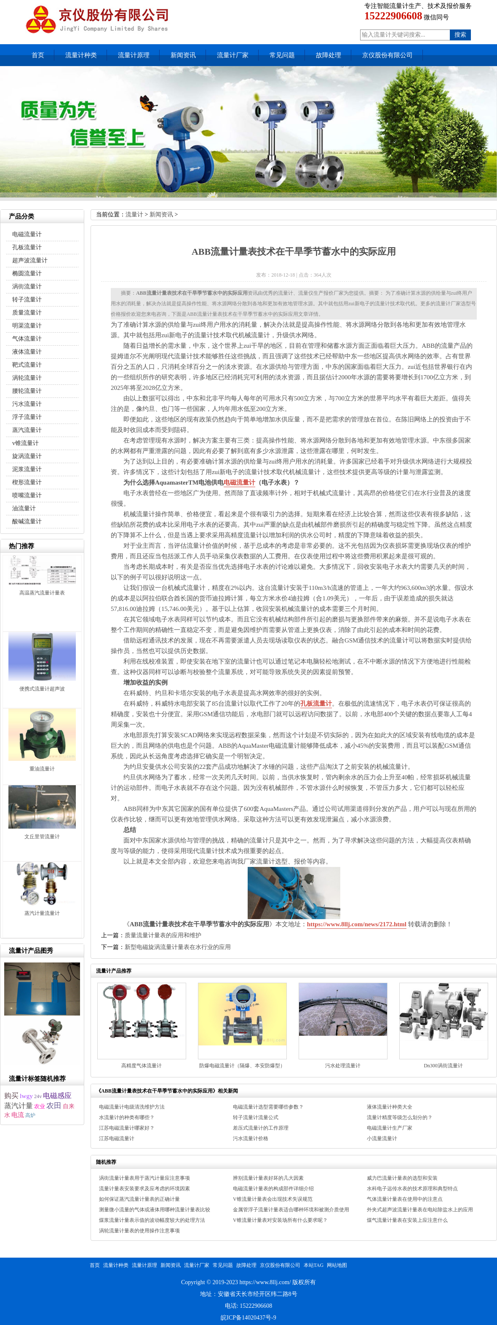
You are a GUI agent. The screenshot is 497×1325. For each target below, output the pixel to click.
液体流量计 (27, 352)
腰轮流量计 (27, 391)
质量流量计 (27, 312)
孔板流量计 (316, 703)
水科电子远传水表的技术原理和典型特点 (412, 1189)
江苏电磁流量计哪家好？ (127, 1128)
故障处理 (328, 55)
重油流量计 (42, 769)
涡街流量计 (27, 286)
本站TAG (314, 1265)
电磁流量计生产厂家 (389, 1128)
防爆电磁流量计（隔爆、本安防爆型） (242, 1066)
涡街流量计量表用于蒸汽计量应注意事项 (144, 1178)
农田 (53, 1105)
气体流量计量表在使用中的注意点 (405, 1199)
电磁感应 (57, 1096)
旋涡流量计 (27, 456)
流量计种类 (81, 55)
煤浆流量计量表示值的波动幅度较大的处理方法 (152, 1220)
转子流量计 (27, 299)
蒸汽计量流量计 (42, 913)
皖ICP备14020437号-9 (248, 1317)
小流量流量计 (382, 1138)
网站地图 (337, 1265)
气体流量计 (27, 339)
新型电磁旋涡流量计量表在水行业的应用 (178, 947)
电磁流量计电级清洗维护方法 (132, 1107)
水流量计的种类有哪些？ (127, 1117)
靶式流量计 (27, 365)
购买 (11, 1096)
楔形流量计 (27, 482)
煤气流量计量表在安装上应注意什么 (407, 1220)
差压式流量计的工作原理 (261, 1128)
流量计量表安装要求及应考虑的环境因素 (144, 1189)
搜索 (460, 35)
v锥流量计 (25, 443)
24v (38, 1096)
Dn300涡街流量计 (443, 1066)
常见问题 (282, 55)
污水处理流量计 (343, 1066)
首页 (38, 55)
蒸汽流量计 (27, 430)
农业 (39, 1106)
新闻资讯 (183, 55)
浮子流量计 (27, 417)
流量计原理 (134, 55)
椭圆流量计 (27, 273)
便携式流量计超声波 (42, 689)
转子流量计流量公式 (255, 1117)
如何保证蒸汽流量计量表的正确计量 (139, 1199)
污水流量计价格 (250, 1138)
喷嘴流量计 (27, 495)
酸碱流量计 (27, 521)
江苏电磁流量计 (116, 1138)
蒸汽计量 (18, 1106)
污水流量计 (27, 404)
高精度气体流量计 (141, 1066)
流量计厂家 (232, 55)
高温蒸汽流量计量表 (42, 593)
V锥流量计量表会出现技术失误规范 (273, 1199)
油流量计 (24, 508)
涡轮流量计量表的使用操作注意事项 (139, 1231)
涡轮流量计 (27, 378)
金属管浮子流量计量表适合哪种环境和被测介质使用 (291, 1210)
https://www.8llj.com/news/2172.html (356, 924)
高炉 (30, 1115)
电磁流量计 (239, 482)
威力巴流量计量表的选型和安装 (402, 1178)
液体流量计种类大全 (389, 1107)
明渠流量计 (27, 326)
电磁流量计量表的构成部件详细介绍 (273, 1189)
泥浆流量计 (27, 469)
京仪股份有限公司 (387, 55)
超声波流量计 (30, 260)
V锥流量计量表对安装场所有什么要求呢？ (280, 1220)
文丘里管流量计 (42, 837)
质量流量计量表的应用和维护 (163, 935)
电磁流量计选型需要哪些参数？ (268, 1107)
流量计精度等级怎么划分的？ (400, 1117)
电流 (17, 1114)
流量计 (134, 214)
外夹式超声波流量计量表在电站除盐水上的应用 (420, 1210)
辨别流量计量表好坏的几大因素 (268, 1178)
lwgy (26, 1095)
